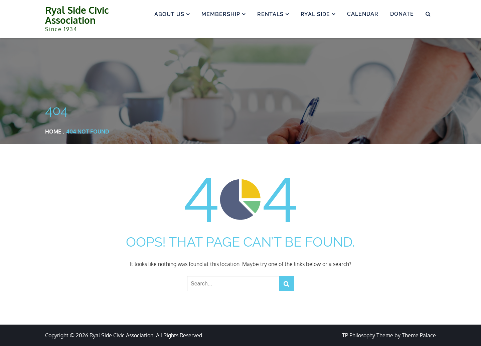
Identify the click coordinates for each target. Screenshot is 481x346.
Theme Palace (419, 335)
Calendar (362, 14)
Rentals (270, 14)
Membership (220, 14)
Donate (402, 14)
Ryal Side (315, 14)
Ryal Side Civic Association (77, 15)
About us (169, 14)
